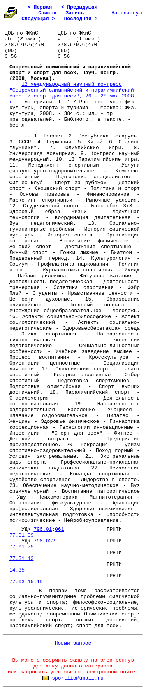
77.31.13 (21, 558)
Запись (74, 13)
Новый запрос (73, 643)
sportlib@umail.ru (78, 678)
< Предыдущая (79, 7)
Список (47, 13)
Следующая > (38, 19)
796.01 (42, 529)
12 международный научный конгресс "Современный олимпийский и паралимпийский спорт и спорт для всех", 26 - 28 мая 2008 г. (71, 93)
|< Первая (38, 7)
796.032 (44, 541)
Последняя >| (82, 19)
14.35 (17, 570)
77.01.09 (21, 535)
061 (59, 529)
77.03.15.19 (26, 582)
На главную (126, 13)
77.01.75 (21, 547)
